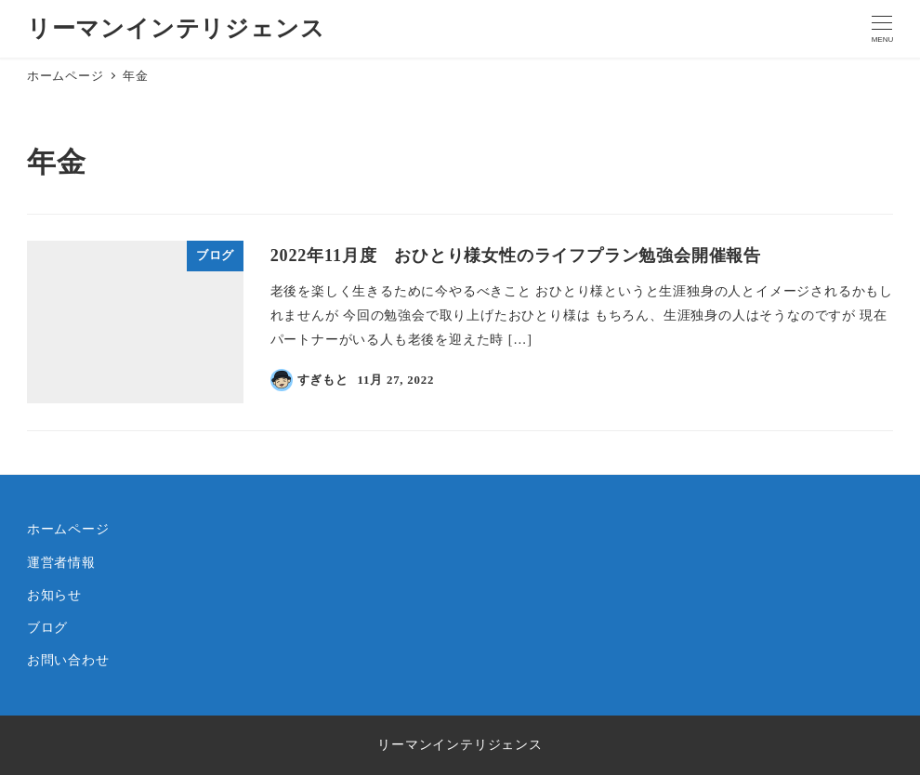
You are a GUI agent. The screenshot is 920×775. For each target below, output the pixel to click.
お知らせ (54, 594)
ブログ (47, 627)
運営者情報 (61, 562)
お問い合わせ (68, 659)
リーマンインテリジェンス (176, 28)
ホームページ (68, 528)
